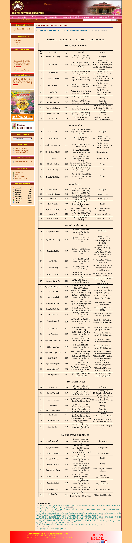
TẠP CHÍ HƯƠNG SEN (100, 17)
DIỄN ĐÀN (115, 17)
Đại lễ (16, 175)
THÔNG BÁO (36, 17)
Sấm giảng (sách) (20, 148)
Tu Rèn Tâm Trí (19, 176)
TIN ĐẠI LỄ (85, 17)
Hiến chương (18, 40)
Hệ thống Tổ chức (43, 25)
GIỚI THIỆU (22, 17)
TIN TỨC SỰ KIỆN (51, 17)
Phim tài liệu (18, 173)
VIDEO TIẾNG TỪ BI (21, 152)
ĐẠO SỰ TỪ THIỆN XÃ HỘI (68, 17)
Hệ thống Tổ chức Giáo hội (59, 25)
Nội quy (16, 44)
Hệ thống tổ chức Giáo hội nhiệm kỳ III (51, 529)
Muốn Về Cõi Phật (20, 178)
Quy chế (17, 42)
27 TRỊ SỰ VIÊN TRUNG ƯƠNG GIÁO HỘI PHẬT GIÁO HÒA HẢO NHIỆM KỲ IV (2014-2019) (68, 525)
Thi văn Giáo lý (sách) (21, 150)
